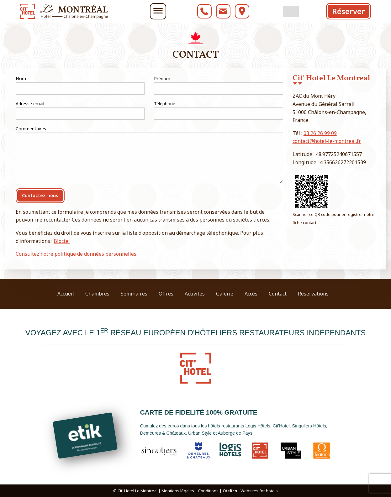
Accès (251, 293)
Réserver (348, 11)
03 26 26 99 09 (320, 133)
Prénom (162, 78)
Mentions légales (177, 491)
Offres (166, 293)
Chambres (97, 293)
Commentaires (31, 129)
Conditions (208, 491)
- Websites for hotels (250, 491)
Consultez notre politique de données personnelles (76, 253)
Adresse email (30, 104)
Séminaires (134, 293)
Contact (278, 293)
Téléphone (164, 104)
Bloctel (62, 241)
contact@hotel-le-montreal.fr (327, 141)
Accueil (65, 293)
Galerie (224, 293)
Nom (21, 78)
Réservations (313, 293)
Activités (195, 293)
